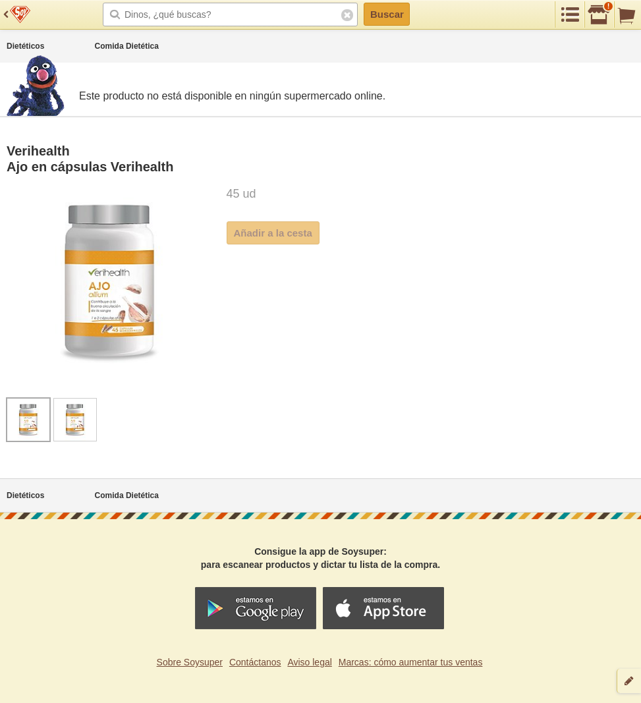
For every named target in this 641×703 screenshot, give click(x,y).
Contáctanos (255, 662)
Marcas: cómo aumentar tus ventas (411, 662)
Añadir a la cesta (273, 233)
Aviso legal (309, 662)
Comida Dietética (127, 46)
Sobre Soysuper (190, 662)
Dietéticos (25, 46)
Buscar (387, 14)
